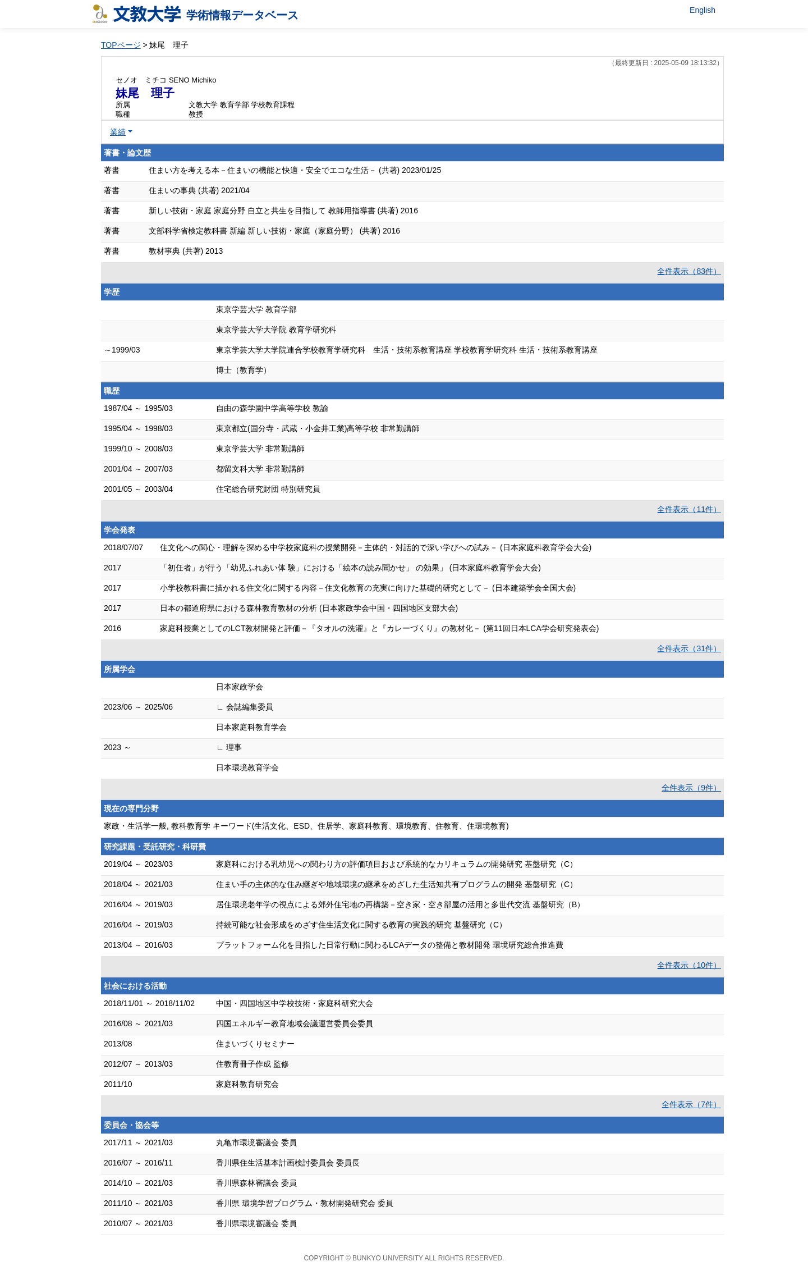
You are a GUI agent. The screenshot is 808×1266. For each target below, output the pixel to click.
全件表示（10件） (689, 965)
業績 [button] (118, 131)
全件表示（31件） (689, 648)
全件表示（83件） (689, 271)
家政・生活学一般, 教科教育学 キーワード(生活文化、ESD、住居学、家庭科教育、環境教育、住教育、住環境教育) (306, 825)
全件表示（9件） (691, 787)
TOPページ (121, 44)
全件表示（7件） (691, 1104)
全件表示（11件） (689, 509)
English (702, 10)
